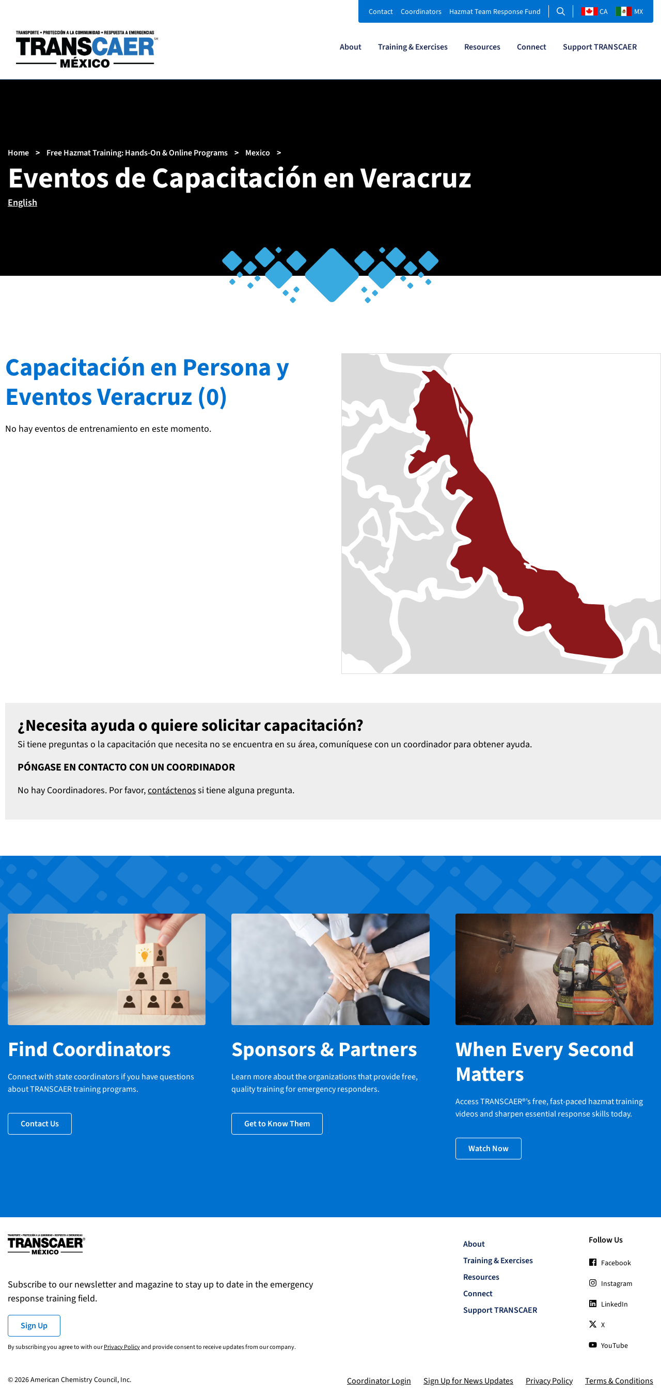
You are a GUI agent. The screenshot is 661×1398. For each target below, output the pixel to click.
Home (18, 153)
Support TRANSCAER (600, 47)
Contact (381, 12)
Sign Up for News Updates (468, 1379)
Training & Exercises (413, 47)
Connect (531, 47)
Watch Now (488, 1147)
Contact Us (40, 1122)
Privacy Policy (122, 1345)
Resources (482, 47)
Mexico (257, 153)
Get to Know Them (277, 1122)
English (22, 202)
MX (629, 12)
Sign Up (34, 1324)
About (350, 47)
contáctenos (172, 790)
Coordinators (421, 12)
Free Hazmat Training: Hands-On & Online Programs (137, 153)
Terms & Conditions (619, 1379)
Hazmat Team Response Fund (495, 12)
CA (594, 12)
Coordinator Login (379, 1379)
